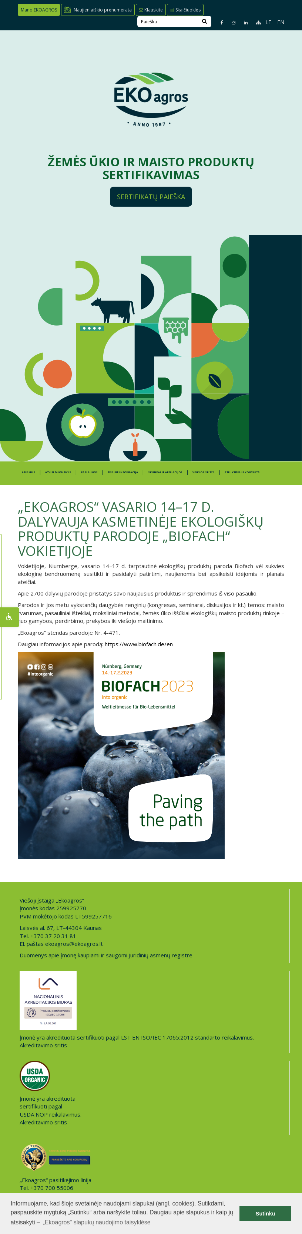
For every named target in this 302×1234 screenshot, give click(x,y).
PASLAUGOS (89, 472)
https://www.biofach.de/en (139, 644)
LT (268, 22)
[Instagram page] (230, 22)
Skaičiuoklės (185, 10)
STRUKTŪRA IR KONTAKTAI (243, 472)
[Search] (204, 21)
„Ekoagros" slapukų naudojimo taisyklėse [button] (97, 1222)
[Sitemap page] (255, 22)
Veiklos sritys (203, 472)
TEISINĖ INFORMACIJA (123, 472)
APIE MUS (28, 472)
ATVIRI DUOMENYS (58, 472)
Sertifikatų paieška (151, 196)
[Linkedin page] (242, 22)
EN (280, 22)
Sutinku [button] (265, 1214)
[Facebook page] (218, 22)
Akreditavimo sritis (43, 1045)
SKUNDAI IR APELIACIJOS (165, 472)
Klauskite (151, 10)
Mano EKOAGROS (39, 10)
